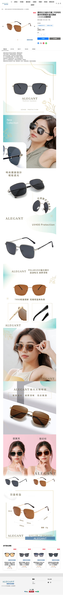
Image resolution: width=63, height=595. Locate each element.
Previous (3, 26)
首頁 (2, 9)
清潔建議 (33, 49)
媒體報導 (32, 5)
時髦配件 (40, 2)
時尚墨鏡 (22, 2)
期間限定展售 (51, 2)
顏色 (38, 28)
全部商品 (16, 2)
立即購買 (43, 38)
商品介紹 (5, 49)
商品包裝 (26, 49)
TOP (11, 2)
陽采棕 (39, 30)
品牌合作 (33, 583)
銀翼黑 (43, 30)
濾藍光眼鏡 (28, 2)
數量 (38, 32)
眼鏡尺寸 (19, 49)
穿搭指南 (45, 2)
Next (34, 26)
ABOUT (33, 582)
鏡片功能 (12, 49)
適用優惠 (39, 23)
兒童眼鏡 (35, 2)
